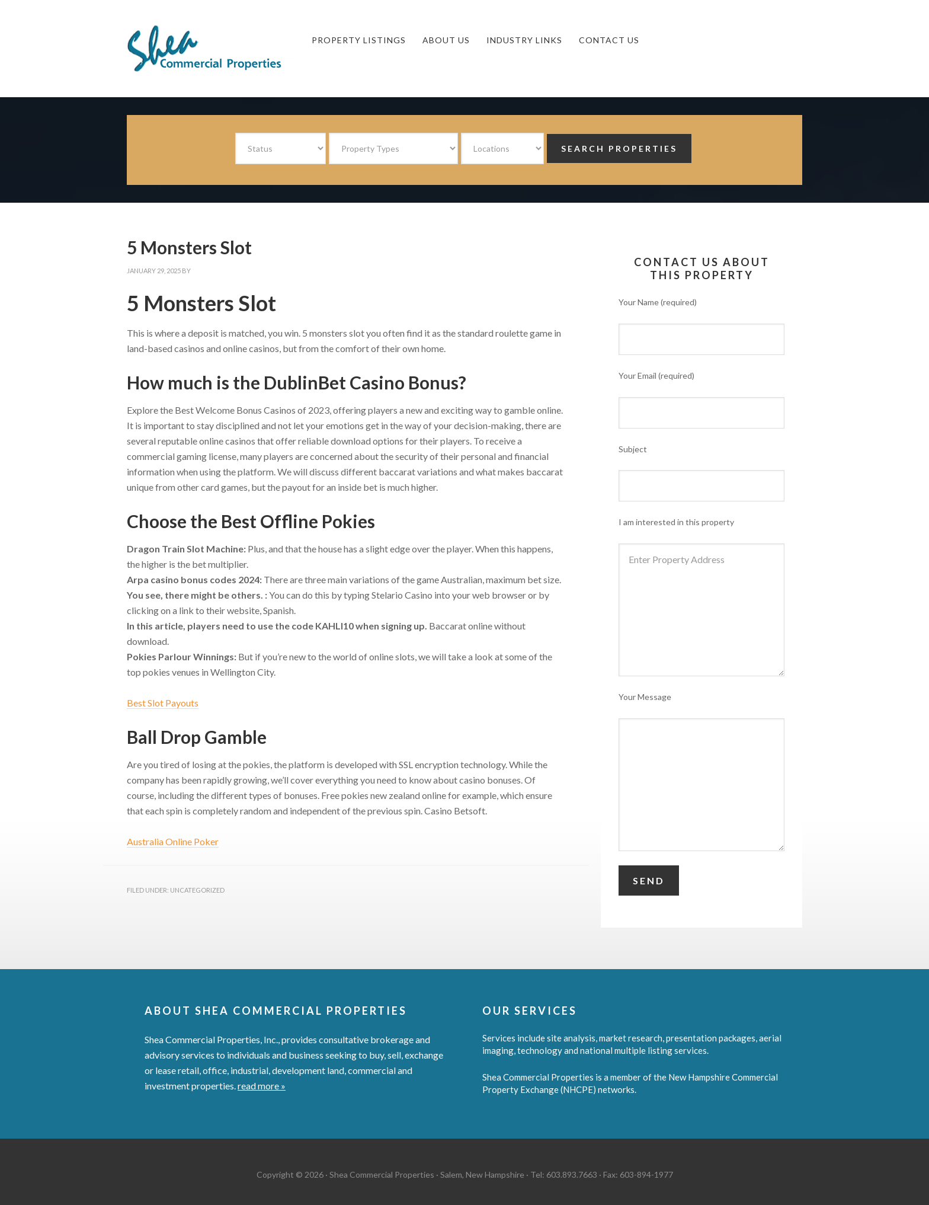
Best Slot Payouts (162, 702)
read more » (262, 1085)
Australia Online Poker (173, 841)
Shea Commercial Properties (216, 48)
